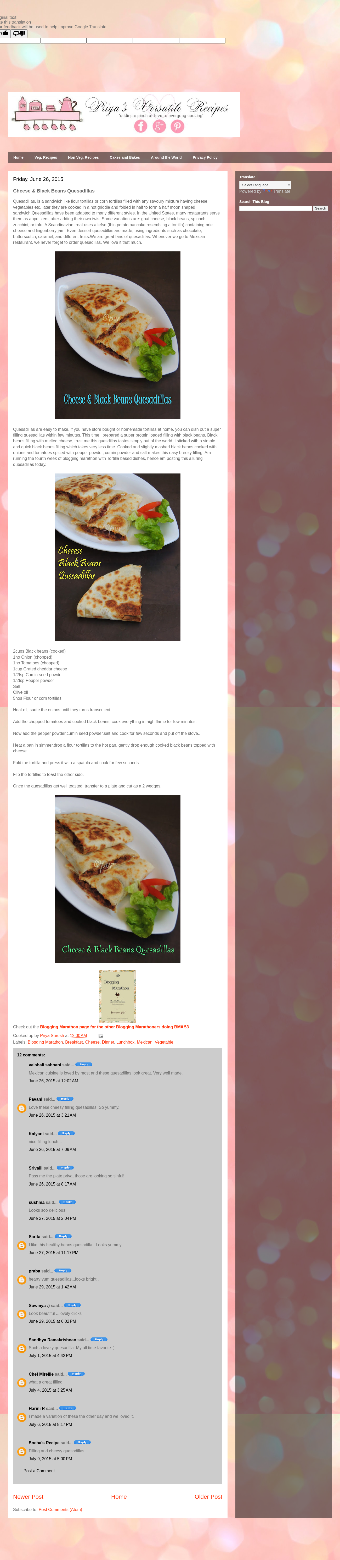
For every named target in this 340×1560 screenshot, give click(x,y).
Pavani (35, 1099)
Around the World (166, 157)
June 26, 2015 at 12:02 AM (53, 1081)
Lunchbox (125, 1042)
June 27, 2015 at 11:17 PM (53, 1252)
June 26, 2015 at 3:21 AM (52, 1115)
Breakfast (74, 1042)
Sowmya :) (39, 1305)
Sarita (34, 1236)
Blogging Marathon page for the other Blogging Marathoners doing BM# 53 (114, 1027)
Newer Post (28, 1496)
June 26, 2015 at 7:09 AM (52, 1149)
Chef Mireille (41, 1374)
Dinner (108, 1042)
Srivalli (35, 1168)
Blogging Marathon (45, 1042)
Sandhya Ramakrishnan (52, 1340)
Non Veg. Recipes (83, 157)
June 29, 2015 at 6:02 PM (52, 1321)
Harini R (37, 1408)
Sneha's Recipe (44, 1443)
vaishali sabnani (45, 1065)
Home (18, 157)
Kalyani (36, 1134)
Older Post (208, 1496)
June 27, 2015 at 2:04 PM (52, 1218)
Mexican (144, 1042)
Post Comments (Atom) (60, 1509)
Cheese (92, 1042)
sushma (36, 1202)
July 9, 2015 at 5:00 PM (50, 1459)
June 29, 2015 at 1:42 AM (52, 1287)
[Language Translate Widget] (265, 185)
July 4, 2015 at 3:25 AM (50, 1390)
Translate (276, 191)
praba (34, 1271)
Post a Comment (39, 1471)
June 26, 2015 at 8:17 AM (52, 1184)
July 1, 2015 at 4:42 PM (50, 1355)
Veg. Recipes (46, 157)
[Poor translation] (19, 33)
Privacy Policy (205, 157)
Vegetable (164, 1042)
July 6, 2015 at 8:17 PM (50, 1424)
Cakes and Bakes (125, 157)
